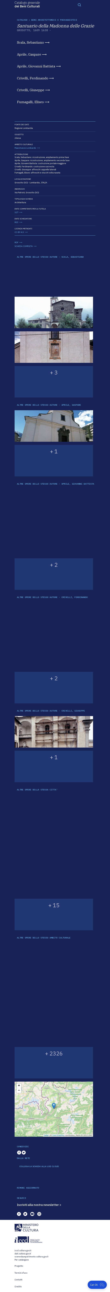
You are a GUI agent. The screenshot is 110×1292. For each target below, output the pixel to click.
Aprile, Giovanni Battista (36, 66)
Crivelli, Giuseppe (30, 90)
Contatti (18, 1279)
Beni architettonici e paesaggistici (54, 20)
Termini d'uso (21, 1273)
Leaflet (46, 1135)
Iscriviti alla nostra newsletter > (39, 1205)
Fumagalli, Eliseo (30, 102)
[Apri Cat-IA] (97, 1285)
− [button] (19, 1090)
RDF (16, 242)
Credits (18, 1286)
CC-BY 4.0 (19, 232)
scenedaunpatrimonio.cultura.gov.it (31, 1256)
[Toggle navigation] (79, 5)
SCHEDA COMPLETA (24, 246)
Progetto (19, 1266)
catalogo (22, 20)
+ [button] (19, 1085)
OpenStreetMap (58, 1135)
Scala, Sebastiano (30, 42)
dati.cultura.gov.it (23, 1253)
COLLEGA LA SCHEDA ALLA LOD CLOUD (39, 1166)
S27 (16, 212)
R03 (16, 222)
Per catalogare (22, 1259)
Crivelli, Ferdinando (32, 78)
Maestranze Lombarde (25, 148)
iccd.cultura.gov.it (23, 1250)
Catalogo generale (27, 4)
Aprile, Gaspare (29, 54)
